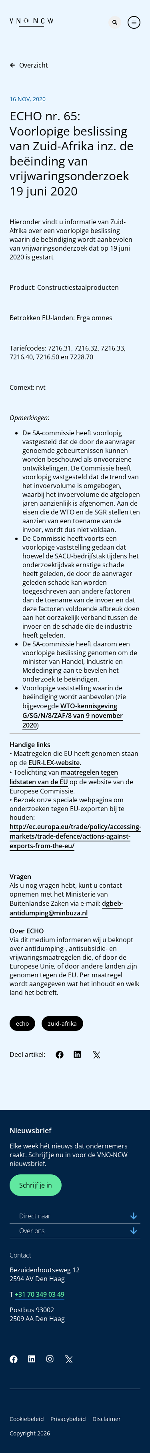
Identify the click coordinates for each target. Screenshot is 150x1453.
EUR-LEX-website (54, 762)
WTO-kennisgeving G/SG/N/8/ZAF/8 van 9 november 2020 (72, 715)
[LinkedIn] (78, 1054)
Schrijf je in (35, 1185)
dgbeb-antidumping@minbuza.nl (66, 908)
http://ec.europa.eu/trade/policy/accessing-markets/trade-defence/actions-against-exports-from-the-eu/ (75, 836)
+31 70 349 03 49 (39, 1294)
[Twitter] (96, 1054)
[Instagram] (50, 1359)
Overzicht (29, 65)
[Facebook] (60, 1054)
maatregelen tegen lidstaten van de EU (64, 777)
